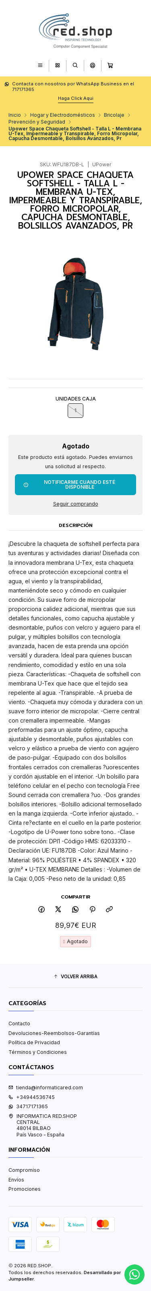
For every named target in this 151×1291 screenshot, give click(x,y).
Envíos (16, 1180)
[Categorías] (57, 65)
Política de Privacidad (34, 1042)
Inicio (14, 115)
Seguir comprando (75, 504)
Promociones (24, 1189)
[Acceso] (92, 65)
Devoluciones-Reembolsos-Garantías (54, 1033)
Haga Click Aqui (75, 98)
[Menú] (40, 65)
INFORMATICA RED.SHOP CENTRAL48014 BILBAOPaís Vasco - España (42, 1125)
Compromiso (24, 1170)
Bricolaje (114, 115)
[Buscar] (75, 65)
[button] (75, 977)
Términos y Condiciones (37, 1052)
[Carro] (110, 65)
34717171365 (28, 1106)
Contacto (19, 1023)
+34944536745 (31, 1097)
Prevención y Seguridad (36, 122)
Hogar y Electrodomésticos (62, 115)
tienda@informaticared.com (45, 1087)
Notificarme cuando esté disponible (69, 484)
